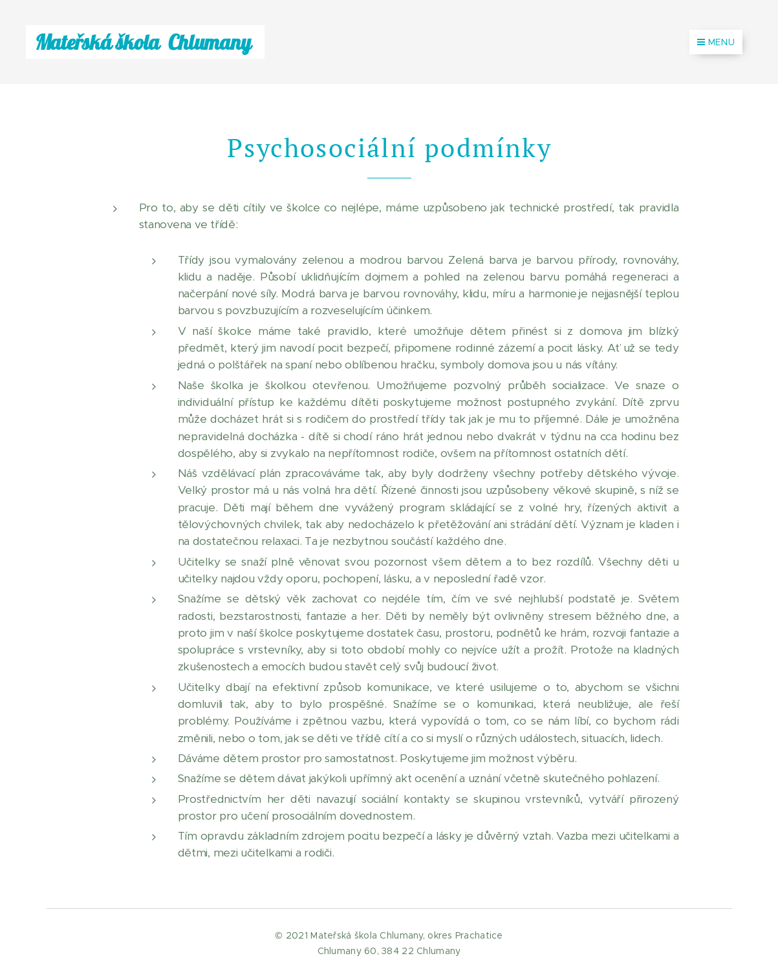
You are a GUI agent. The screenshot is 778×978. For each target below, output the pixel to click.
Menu (716, 42)
